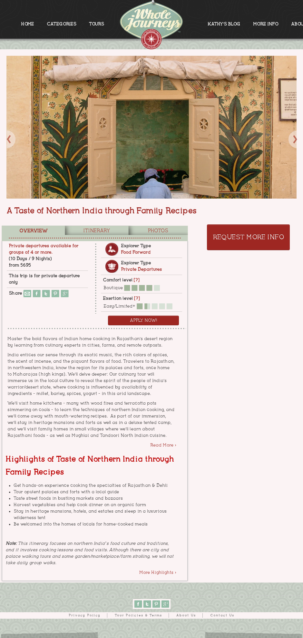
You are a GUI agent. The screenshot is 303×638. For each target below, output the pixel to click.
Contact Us (222, 615)
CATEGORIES (61, 24)
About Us (186, 615)
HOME (27, 24)
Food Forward (136, 252)
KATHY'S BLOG (224, 24)
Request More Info (248, 237)
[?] (136, 280)
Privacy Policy (85, 615)
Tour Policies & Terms (138, 615)
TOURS (96, 24)
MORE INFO (265, 24)
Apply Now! (143, 320)
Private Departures (141, 269)
